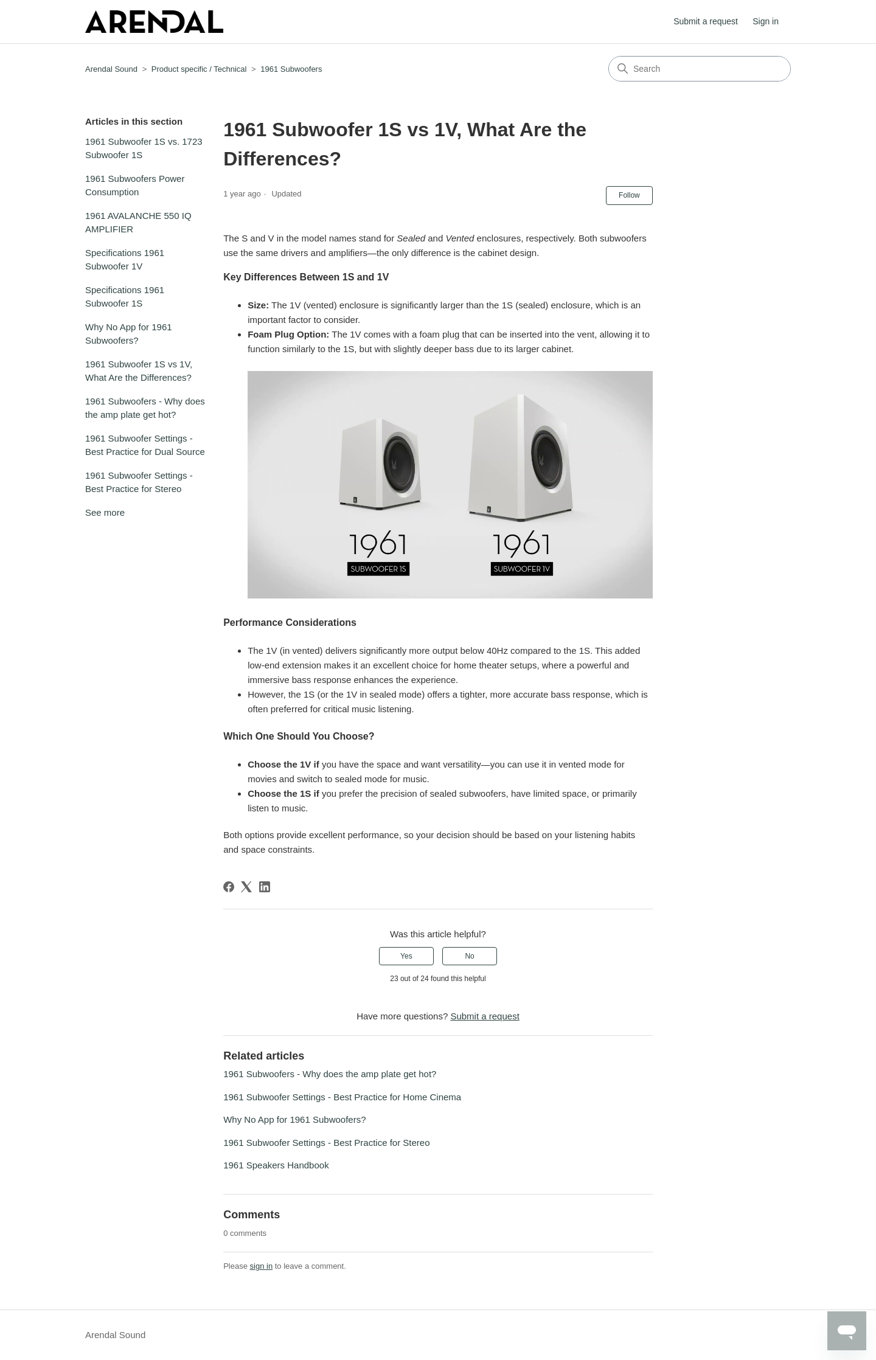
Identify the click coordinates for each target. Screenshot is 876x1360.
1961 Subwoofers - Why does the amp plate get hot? (145, 408)
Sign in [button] (766, 21)
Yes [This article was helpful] (406, 956)
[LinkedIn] (264, 886)
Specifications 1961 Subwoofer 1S (124, 297)
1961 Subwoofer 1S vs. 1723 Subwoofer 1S (144, 148)
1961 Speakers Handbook (275, 1165)
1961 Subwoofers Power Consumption (134, 185)
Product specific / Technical (199, 69)
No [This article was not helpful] (469, 956)
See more (105, 512)
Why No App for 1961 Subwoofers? (128, 334)
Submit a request (705, 21)
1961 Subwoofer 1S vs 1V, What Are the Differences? (138, 371)
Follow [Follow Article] (629, 195)
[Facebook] (228, 886)
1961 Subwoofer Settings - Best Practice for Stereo (139, 482)
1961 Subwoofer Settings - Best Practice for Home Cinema (342, 1097)
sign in (261, 1266)
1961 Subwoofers (291, 69)
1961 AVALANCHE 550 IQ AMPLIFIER (138, 222)
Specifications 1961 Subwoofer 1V (124, 260)
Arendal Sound (111, 69)
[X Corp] (246, 886)
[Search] (699, 69)
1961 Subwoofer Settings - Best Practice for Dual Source (145, 445)
